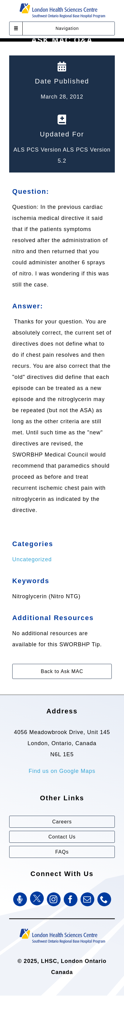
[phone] (104, 899)
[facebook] (70, 899)
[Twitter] (37, 898)
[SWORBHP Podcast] (20, 899)
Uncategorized (32, 559)
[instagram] (54, 899)
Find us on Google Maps (61, 771)
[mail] (87, 899)
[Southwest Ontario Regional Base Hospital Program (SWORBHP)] (62, 928)
